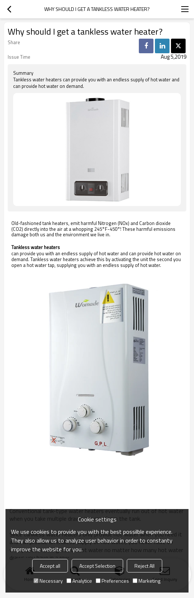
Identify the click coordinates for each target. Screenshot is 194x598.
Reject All (144, 566)
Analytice (79, 581)
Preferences (112, 581)
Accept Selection (97, 566)
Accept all (50, 566)
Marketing (146, 581)
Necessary (48, 581)
